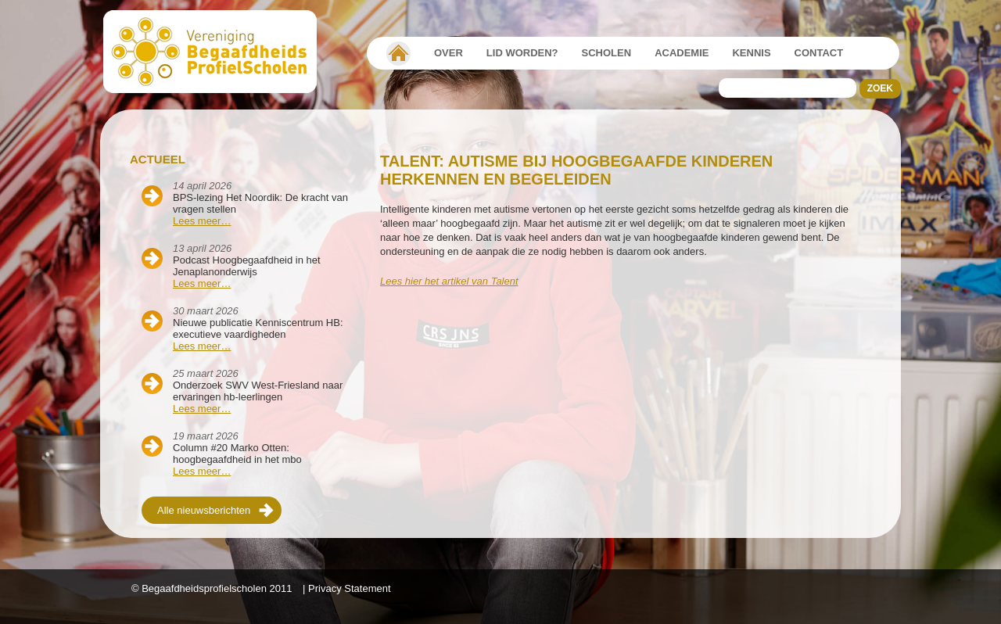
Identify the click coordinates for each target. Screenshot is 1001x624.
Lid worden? (522, 53)
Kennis (751, 53)
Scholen (607, 53)
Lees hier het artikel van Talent (449, 281)
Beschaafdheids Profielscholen (217, 51)
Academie (682, 53)
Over (448, 53)
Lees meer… (202, 221)
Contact (819, 53)
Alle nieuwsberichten (203, 510)
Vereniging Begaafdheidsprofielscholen (398, 53)
